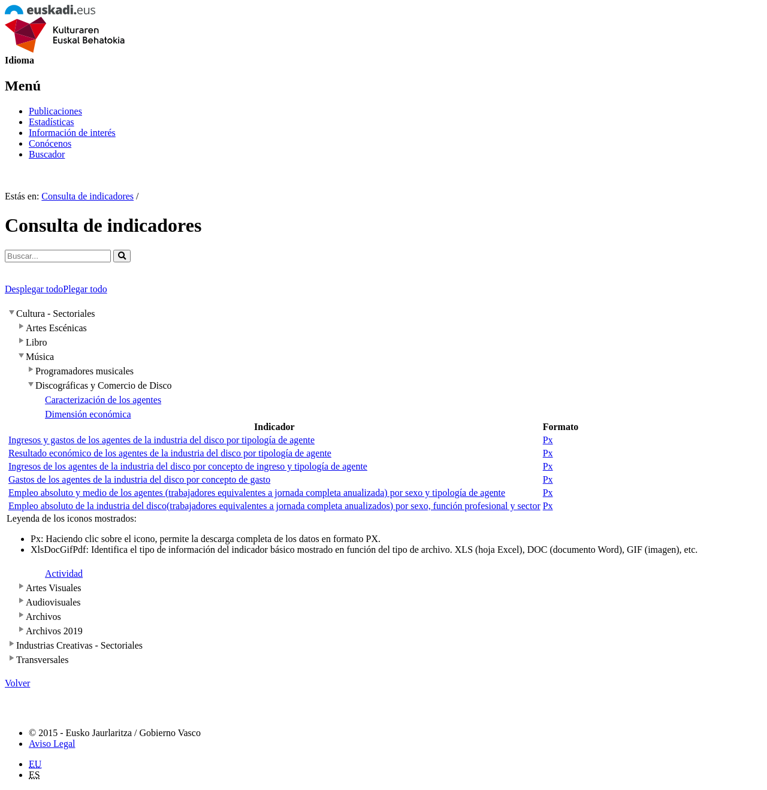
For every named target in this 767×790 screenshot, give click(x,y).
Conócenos (50, 143)
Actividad (64, 573)
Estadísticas (51, 122)
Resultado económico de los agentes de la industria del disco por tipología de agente (169, 453)
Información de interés (72, 133)
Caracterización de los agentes (103, 400)
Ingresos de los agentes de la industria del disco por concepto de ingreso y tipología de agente (187, 466)
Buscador (47, 154)
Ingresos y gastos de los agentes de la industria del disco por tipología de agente (161, 440)
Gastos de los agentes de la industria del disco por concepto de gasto (139, 479)
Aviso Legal (52, 743)
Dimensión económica (88, 414)
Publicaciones (55, 111)
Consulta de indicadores (87, 196)
